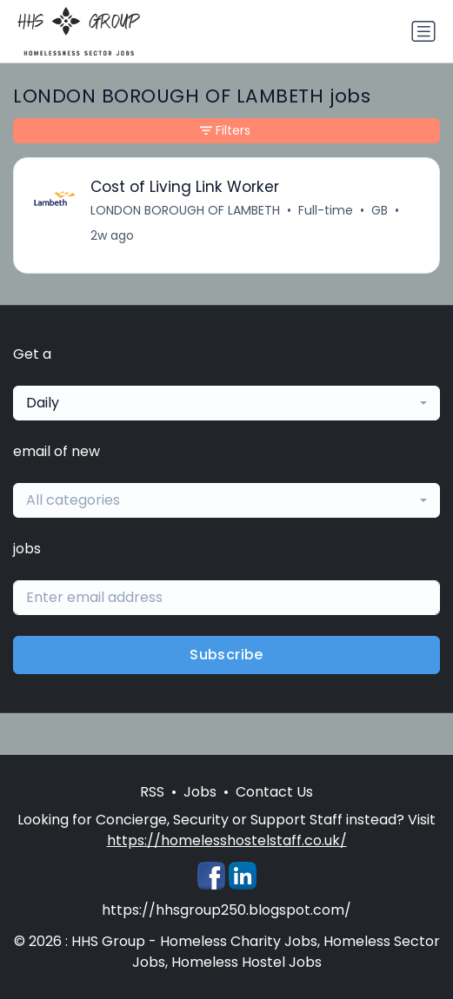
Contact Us (274, 792)
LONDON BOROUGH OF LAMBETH (185, 210)
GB (379, 210)
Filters (225, 130)
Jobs (200, 792)
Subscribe (226, 655)
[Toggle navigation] (423, 31)
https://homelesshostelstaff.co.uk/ (227, 840)
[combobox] (226, 403)
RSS (152, 792)
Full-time (325, 210)
